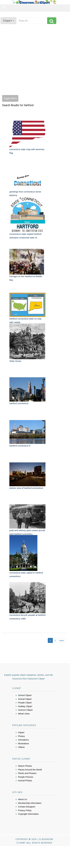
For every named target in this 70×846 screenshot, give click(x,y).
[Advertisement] (34, 60)
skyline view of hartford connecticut (26, 488)
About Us (22, 799)
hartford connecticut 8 (19, 445)
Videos (21, 747)
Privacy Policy (24, 810)
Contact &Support (26, 806)
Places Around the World (30, 769)
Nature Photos (25, 766)
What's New (24, 713)
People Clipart (25, 702)
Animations (23, 740)
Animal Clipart (24, 699)
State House (15, 361)
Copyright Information (28, 814)
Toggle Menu (10, 98)
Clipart (21, 732)
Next (61, 640)
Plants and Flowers (27, 773)
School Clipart (24, 695)
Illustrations (23, 743)
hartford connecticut (18, 403)
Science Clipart (25, 710)
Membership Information (29, 803)
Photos (21, 736)
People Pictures (25, 777)
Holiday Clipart (25, 706)
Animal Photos (25, 780)
